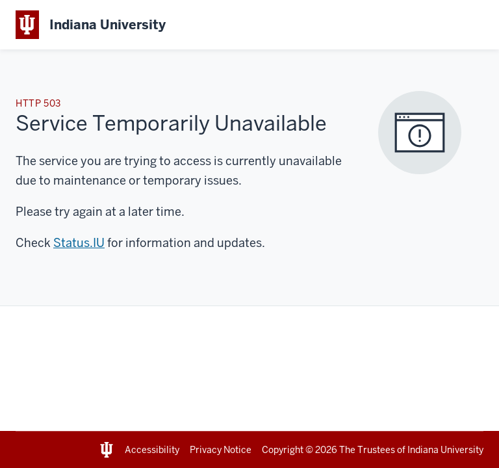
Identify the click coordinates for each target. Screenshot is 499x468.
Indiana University (445, 450)
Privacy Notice (220, 450)
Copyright (282, 450)
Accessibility (152, 450)
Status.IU (79, 242)
